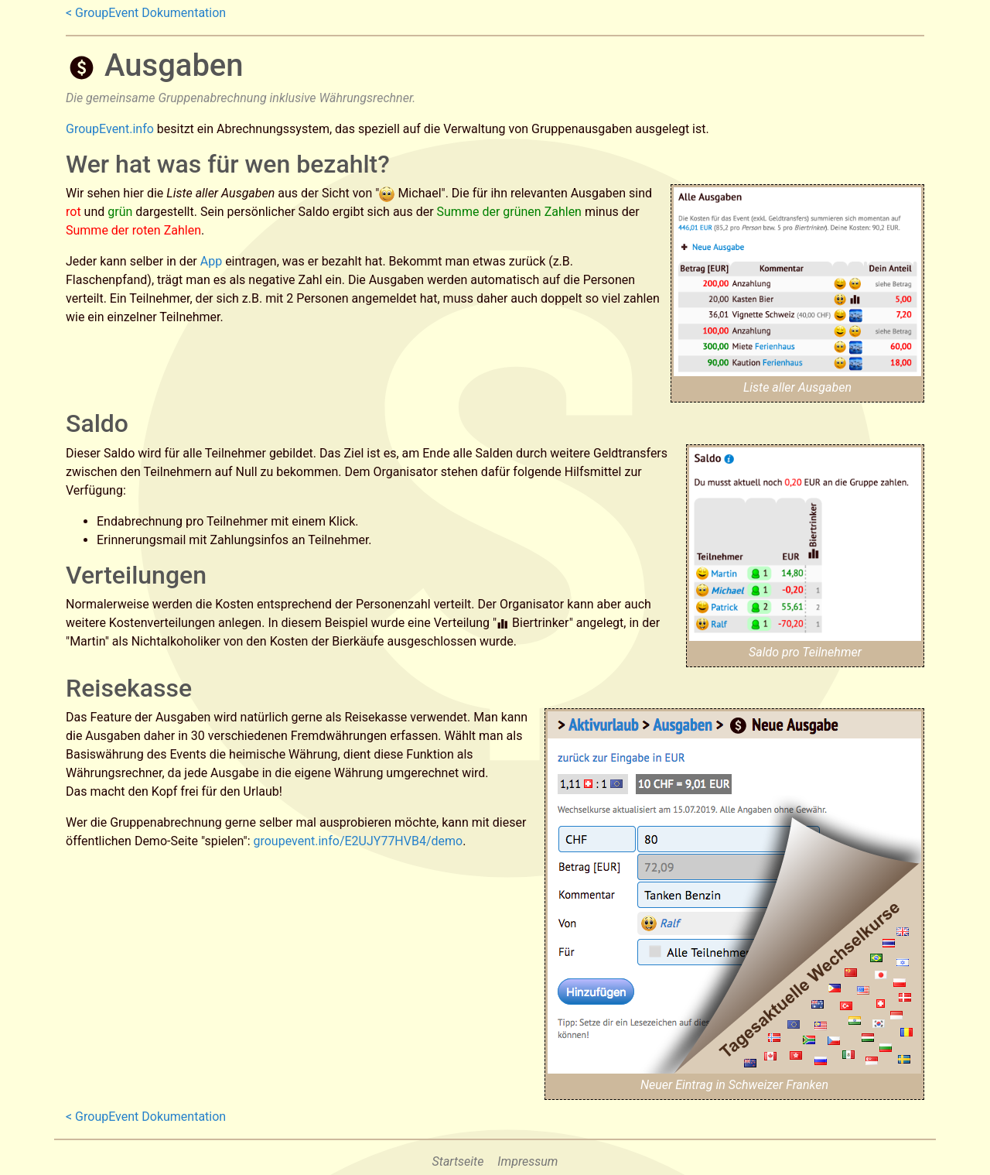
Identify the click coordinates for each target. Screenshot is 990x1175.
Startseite (458, 1161)
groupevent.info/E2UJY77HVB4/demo (358, 841)
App (211, 261)
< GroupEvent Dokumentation (146, 12)
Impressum (527, 1161)
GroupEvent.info (110, 129)
